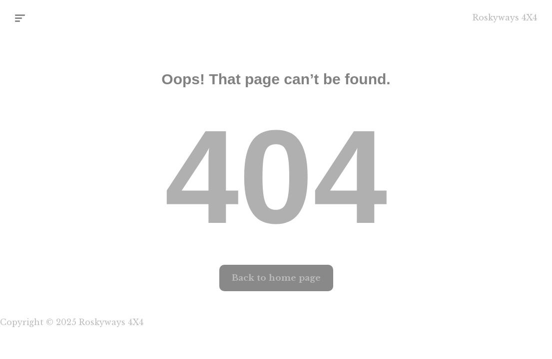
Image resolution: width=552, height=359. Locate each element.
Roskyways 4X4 (505, 17)
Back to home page (276, 278)
